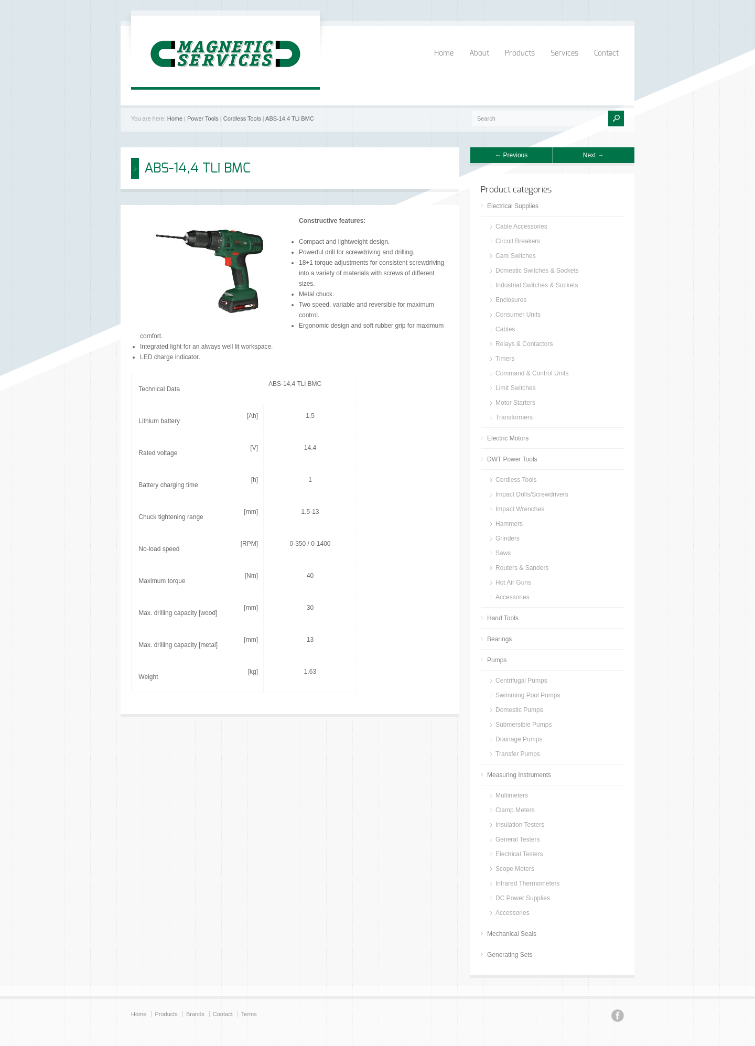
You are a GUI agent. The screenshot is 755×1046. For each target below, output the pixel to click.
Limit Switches (515, 388)
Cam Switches (515, 256)
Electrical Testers (519, 854)
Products (520, 53)
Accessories (512, 597)
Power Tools (203, 118)
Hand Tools (503, 618)
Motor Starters (515, 402)
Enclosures (510, 300)
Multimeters (511, 795)
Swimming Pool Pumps (527, 695)
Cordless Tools (242, 118)
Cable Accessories (521, 226)
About (479, 53)
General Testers (517, 839)
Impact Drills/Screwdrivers (531, 494)
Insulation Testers (519, 824)
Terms (249, 1014)
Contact (606, 53)
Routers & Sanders (521, 567)
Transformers (514, 417)
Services (564, 53)
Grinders (507, 538)
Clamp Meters (515, 810)
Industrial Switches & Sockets (536, 285)
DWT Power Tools (512, 459)
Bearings (499, 639)
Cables (505, 329)
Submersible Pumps (523, 724)
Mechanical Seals (511, 933)
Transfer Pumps (517, 754)
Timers (504, 358)
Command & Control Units (531, 373)
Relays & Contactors (524, 344)
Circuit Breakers (517, 241)
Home (444, 53)
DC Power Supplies (522, 898)
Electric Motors (507, 438)
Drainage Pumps (518, 739)
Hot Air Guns (513, 582)
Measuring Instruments (519, 775)
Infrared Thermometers (527, 883)
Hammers (509, 523)
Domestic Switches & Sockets (537, 270)
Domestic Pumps (519, 710)
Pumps (496, 660)
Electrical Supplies (512, 206)
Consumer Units (518, 314)
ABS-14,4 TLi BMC (289, 118)
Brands (195, 1014)
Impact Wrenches (519, 509)
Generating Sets (510, 954)
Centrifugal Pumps (521, 680)
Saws (503, 553)
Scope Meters (514, 868)
